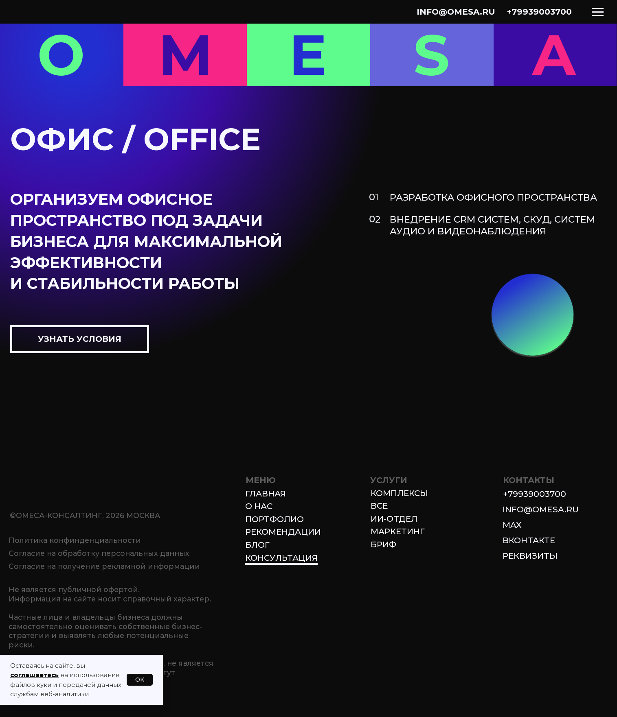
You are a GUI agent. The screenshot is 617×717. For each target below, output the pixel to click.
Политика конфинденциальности (75, 540)
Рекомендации (283, 532)
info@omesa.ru (456, 12)
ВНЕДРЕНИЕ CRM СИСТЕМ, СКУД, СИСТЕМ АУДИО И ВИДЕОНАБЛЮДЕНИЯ (492, 225)
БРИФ (383, 544)
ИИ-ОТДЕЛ (394, 519)
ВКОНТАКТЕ (529, 540)
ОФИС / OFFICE (135, 139)
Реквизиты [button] (530, 556)
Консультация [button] (281, 558)
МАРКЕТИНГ (398, 531)
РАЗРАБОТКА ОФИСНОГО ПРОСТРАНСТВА (493, 197)
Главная (265, 493)
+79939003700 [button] (534, 494)
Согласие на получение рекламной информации (104, 566)
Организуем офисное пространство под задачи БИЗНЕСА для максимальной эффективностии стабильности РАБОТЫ (146, 241)
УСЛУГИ (388, 480)
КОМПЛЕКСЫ (399, 493)
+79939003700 (539, 12)
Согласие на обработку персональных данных (99, 553)
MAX (512, 525)
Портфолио (274, 519)
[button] (79, 339)
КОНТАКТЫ (528, 480)
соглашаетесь (34, 675)
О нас (258, 506)
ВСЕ (379, 506)
